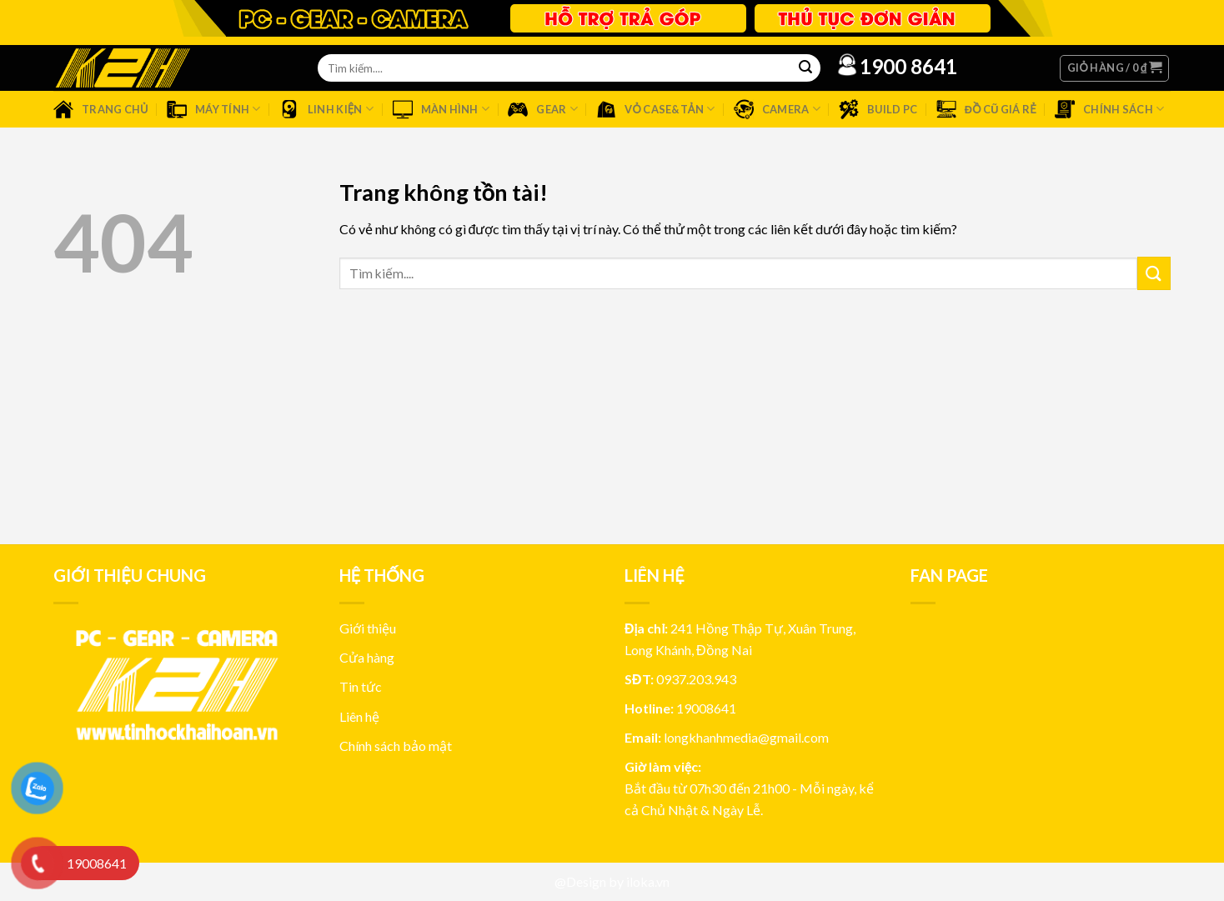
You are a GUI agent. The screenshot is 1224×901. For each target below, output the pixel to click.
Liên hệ (359, 716)
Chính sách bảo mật (395, 745)
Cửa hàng (366, 657)
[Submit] (1154, 273)
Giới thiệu (367, 628)
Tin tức (360, 686)
